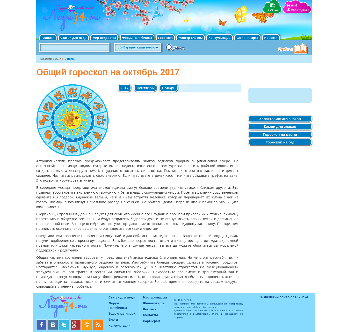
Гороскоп (165, 37)
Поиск (175, 47)
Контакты (150, 315)
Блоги (113, 319)
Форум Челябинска (137, 37)
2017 (58, 58)
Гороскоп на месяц (280, 134)
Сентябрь (145, 88)
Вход (294, 6)
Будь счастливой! (122, 313)
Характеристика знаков (280, 119)
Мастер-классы (191, 37)
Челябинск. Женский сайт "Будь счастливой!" (70, 19)
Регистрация (300, 10)
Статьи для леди (73, 37)
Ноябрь (168, 88)
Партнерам (151, 321)
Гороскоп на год (280, 142)
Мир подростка (104, 37)
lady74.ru (196, 307)
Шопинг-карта (247, 37)
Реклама (149, 309)
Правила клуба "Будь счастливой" (293, 49)
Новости (271, 37)
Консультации (220, 37)
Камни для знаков (280, 126)
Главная (48, 37)
